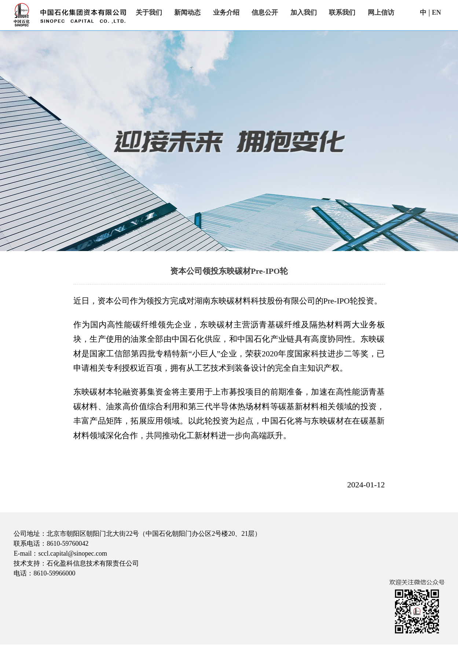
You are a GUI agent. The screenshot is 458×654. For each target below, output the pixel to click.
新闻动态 (187, 12)
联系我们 (342, 12)
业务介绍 (226, 12)
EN (436, 12)
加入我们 (303, 12)
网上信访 (381, 12)
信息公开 (265, 12)
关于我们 (149, 12)
